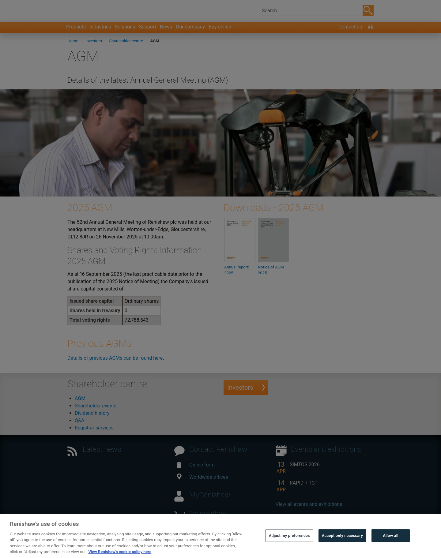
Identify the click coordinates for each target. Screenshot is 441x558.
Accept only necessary (342, 547)
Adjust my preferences (289, 547)
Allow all (390, 547)
